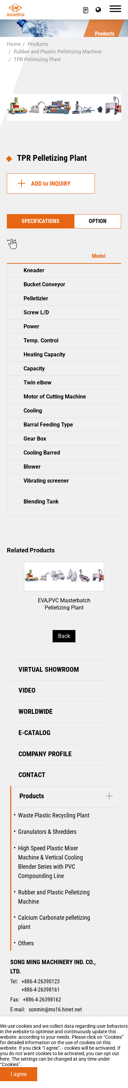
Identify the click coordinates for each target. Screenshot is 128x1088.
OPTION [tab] (97, 221)
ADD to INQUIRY (42, 183)
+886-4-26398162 (42, 999)
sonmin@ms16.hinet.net (55, 1009)
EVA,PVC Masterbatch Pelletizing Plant (64, 591)
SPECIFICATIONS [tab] (40, 221)
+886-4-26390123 (41, 981)
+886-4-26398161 (41, 989)
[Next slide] (107, 581)
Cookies (113, 1037)
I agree (19, 1074)
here (4, 1059)
